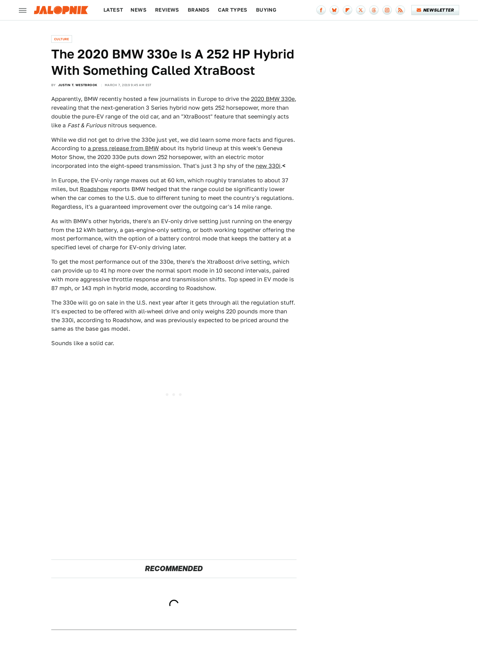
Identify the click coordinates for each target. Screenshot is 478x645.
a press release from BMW (123, 148)
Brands (198, 10)
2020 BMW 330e (273, 99)
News (139, 10)
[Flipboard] (347, 10)
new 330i (268, 166)
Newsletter (435, 10)
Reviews (167, 10)
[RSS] (400, 10)
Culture (61, 39)
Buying (266, 10)
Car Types (232, 10)
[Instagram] (387, 10)
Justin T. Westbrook (77, 85)
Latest (113, 10)
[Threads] (374, 10)
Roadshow (94, 189)
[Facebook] (321, 10)
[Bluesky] (334, 10)
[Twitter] (360, 10)
